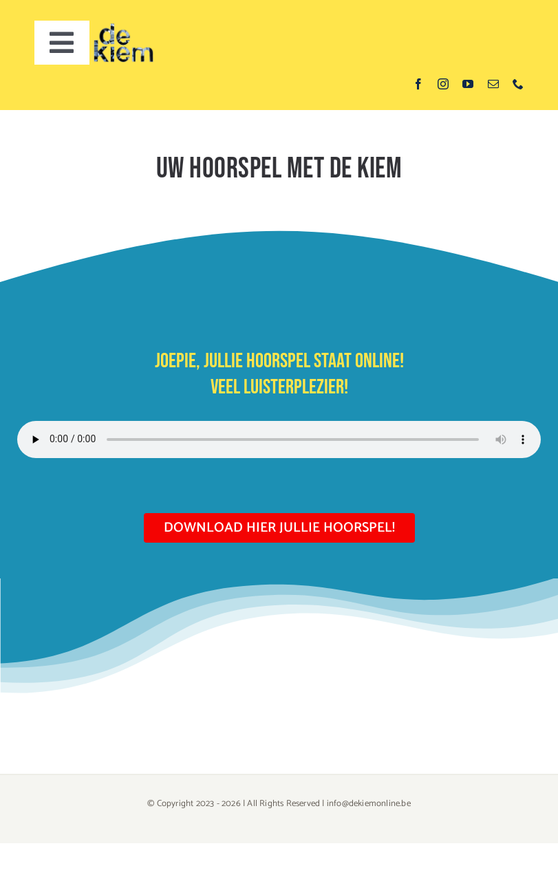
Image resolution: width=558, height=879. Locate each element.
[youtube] (467, 83)
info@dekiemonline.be (369, 803)
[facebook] (418, 83)
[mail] (493, 83)
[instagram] (443, 83)
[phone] (518, 83)
